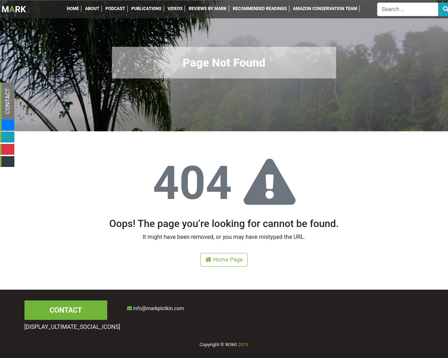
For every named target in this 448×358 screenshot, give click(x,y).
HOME (73, 8)
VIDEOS (175, 8)
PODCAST (115, 8)
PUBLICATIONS (146, 8)
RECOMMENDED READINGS (260, 8)
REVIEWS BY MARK (208, 8)
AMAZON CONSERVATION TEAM (325, 8)
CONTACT (7, 101)
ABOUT (92, 8)
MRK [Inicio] (13, 9)
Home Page (224, 259)
